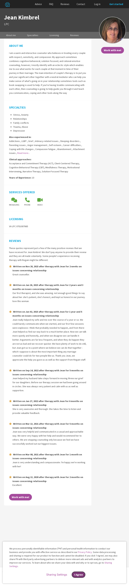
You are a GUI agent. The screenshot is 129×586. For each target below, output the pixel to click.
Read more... (23, 153)
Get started (116, 4)
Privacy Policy (85, 552)
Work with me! (112, 50)
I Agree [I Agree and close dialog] (78, 574)
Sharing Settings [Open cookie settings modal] (56, 574)
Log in (97, 4)
